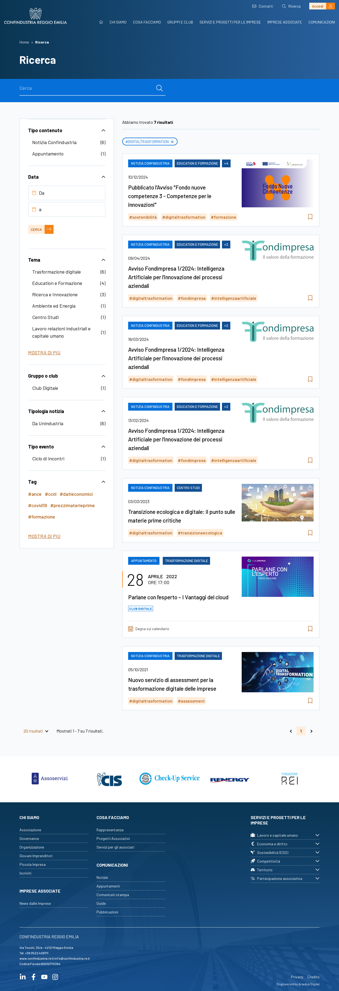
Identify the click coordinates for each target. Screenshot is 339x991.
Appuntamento (48, 154)
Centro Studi (45, 317)
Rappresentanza (110, 829)
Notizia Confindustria (54, 142)
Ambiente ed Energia (53, 306)
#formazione (41, 517)
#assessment (191, 700)
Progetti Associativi (113, 838)
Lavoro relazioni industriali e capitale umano (61, 332)
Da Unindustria (47, 423)
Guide (101, 903)
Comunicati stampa (113, 894)
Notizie (102, 877)
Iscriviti (25, 873)
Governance (29, 838)
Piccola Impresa (32, 864)
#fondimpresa (192, 298)
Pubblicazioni (107, 912)
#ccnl (51, 494)
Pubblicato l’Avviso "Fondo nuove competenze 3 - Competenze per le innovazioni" (169, 196)
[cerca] (159, 88)
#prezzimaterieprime (72, 505)
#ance (35, 494)
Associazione (30, 829)
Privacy (297, 977)
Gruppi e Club (180, 22)
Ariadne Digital (309, 984)
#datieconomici (76, 494)
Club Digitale (45, 388)
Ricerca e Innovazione (55, 294)
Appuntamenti (108, 886)
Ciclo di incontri (48, 458)
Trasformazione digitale (56, 272)
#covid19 (37, 505)
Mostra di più (44, 352)
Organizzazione (31, 847)
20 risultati (33, 731)
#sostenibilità (143, 217)
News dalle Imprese (35, 903)
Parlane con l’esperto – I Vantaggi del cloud (178, 597)
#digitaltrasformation (149, 141)
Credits (313, 977)
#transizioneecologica (200, 532)
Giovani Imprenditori (35, 855)
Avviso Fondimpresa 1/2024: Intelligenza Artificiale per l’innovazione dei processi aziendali (176, 277)
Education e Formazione (57, 283)
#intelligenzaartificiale (233, 298)
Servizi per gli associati (115, 847)
